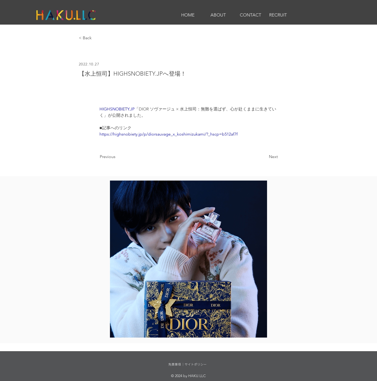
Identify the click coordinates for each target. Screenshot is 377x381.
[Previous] (117, 157)
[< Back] (96, 38)
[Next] (265, 157)
